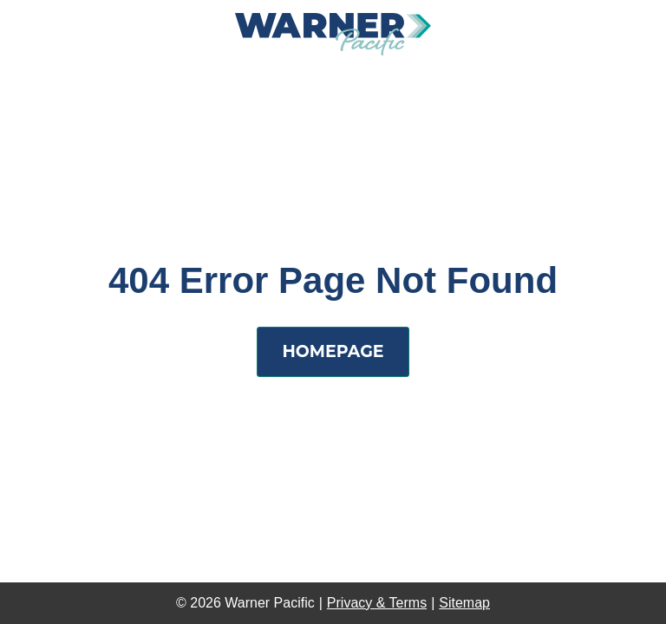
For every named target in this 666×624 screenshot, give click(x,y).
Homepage (332, 351)
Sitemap (464, 602)
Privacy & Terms (377, 602)
